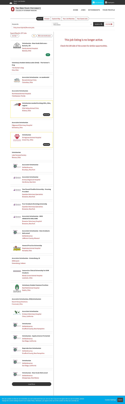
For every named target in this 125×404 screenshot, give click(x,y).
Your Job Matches (69, 19)
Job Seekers (98, 2)
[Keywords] (31, 24)
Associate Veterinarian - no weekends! (35, 77)
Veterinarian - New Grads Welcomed (35, 373)
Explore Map (56, 19)
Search (39, 19)
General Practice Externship (32, 245)
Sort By (14, 36)
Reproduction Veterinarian (31, 348)
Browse (46, 19)
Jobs (83, 10)
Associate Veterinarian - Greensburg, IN (26, 258)
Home (75, 10)
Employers (109, 2)
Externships (94, 10)
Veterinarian (26, 135)
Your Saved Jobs (82, 19)
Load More (31, 384)
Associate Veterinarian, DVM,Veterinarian (26, 299)
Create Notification (44, 36)
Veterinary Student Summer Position (35, 285)
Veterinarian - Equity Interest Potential (36, 336)
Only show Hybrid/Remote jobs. (24, 28)
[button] (109, 24)
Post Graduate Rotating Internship (34, 204)
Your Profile (109, 10)
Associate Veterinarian (20, 91)
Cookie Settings (110, 400)
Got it (120, 400)
